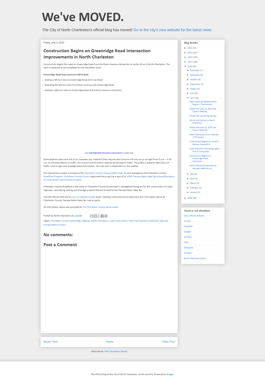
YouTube (188, 237)
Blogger (170, 374)
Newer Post (50, 341)
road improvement (137, 221)
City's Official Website (194, 216)
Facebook (188, 226)
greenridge (75, 221)
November (195, 75)
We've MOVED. (83, 17)
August (193, 89)
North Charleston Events (195, 258)
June (192, 98)
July (192, 93)
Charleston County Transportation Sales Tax (105, 173)
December (195, 70)
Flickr (186, 242)
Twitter (187, 221)
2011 (190, 62)
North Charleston (99, 221)
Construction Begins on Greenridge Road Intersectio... (200, 159)
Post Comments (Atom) (115, 351)
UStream (188, 253)
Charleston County (60, 221)
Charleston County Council (77, 176)
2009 (190, 198)
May (192, 174)
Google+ (187, 232)
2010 (190, 66)
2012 (190, 57)
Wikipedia (188, 248)
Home (109, 341)
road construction (118, 221)
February (194, 188)
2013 (190, 53)
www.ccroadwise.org (81, 197)
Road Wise (153, 221)
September (195, 84)
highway (86, 221)
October (194, 80)
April (192, 179)
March (193, 183)
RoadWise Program (53, 176)
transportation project (55, 225)
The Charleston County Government (100, 207)
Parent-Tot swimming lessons (203, 116)
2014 (190, 48)
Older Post (168, 341)
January (194, 192)
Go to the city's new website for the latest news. (173, 30)
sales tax (164, 221)
